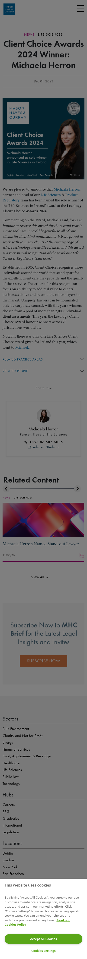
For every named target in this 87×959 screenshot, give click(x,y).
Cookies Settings (43, 951)
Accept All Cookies (43, 939)
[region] (43, 919)
